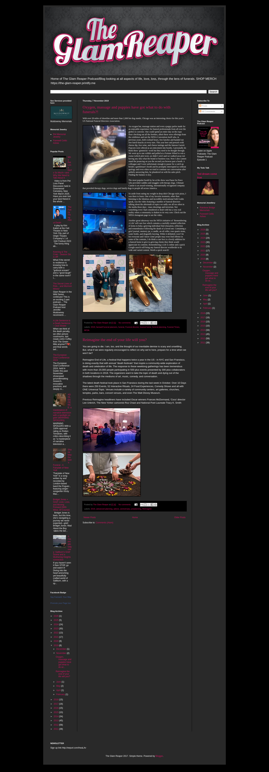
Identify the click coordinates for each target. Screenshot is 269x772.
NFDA (86, 330)
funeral (121, 327)
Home (135, 517)
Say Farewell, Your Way (60, 597)
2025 (56, 620)
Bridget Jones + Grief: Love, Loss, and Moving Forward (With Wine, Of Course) (61, 504)
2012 (56, 725)
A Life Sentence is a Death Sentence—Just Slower (61, 323)
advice (116, 509)
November (61, 653)
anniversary (125, 509)
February (60, 694)
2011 (56, 729)
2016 (56, 708)
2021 (56, 637)
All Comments (207, 111)
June (58, 682)
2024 (56, 624)
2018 (56, 699)
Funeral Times (173, 327)
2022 (56, 632)
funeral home (145, 327)
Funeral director (132, 327)
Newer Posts (90, 517)
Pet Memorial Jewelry (59, 135)
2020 (56, 641)
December (61, 649)
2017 (56, 704)
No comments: (125, 323)
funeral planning (159, 327)
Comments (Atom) (104, 522)
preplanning (136, 509)
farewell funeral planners (106, 327)
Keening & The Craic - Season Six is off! (62, 254)
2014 (56, 716)
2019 (93, 327)
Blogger (159, 756)
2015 (56, 712)
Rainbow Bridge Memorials (207, 208)
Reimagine (147, 509)
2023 (56, 628)
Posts (203, 106)
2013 (56, 720)
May (58, 686)
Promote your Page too (60, 603)
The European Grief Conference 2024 (61, 357)
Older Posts (179, 517)
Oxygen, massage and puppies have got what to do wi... (63, 662)
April (58, 690)
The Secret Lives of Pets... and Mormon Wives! (62, 286)
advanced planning (104, 509)
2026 (56, 616)
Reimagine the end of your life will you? (115, 339)
